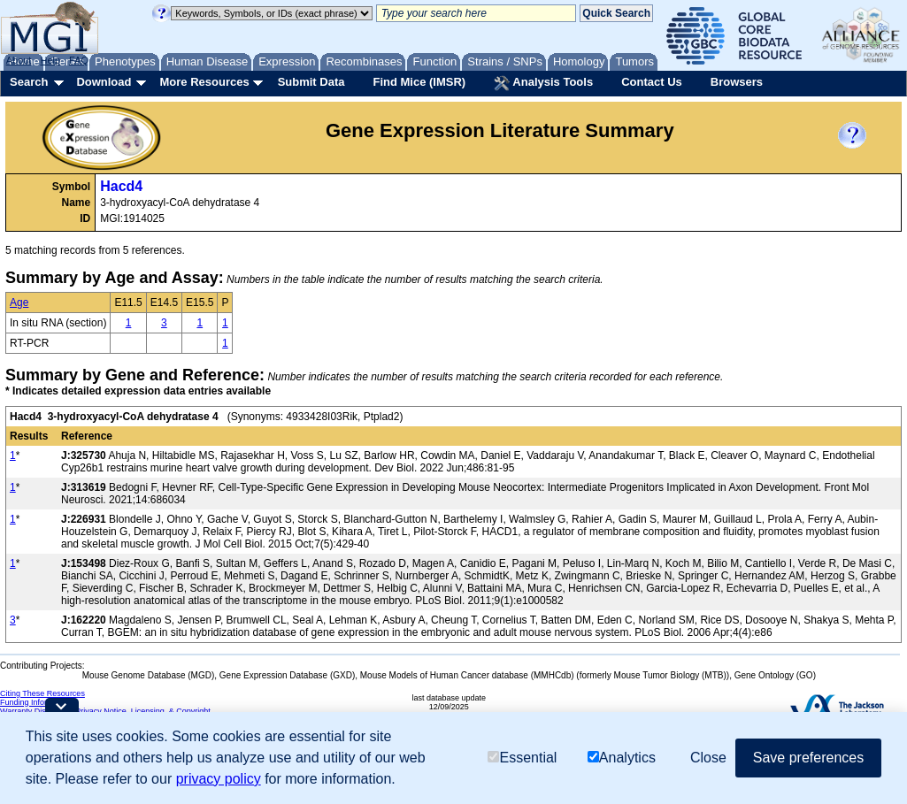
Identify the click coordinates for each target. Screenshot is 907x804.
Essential (522, 757)
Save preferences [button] (808, 757)
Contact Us (651, 81)
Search (29, 81)
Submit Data (311, 81)
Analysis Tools (543, 83)
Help (50, 60)
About (19, 60)
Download (103, 81)
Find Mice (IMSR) (419, 81)
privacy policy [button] (218, 778)
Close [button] (708, 757)
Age (19, 302)
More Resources (204, 81)
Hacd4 (121, 186)
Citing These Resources (42, 693)
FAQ (78, 60)
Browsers (737, 81)
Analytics (622, 757)
